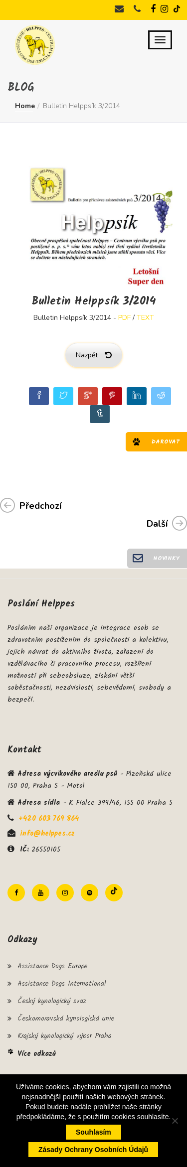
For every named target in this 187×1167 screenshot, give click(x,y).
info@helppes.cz (47, 833)
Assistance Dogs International (61, 983)
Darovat (166, 441)
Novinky (166, 558)
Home (25, 106)
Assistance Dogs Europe (52, 966)
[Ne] (175, 1121)
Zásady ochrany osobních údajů (93, 1150)
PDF (124, 317)
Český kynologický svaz (51, 1001)
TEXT (145, 317)
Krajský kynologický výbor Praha (64, 1035)
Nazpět (94, 355)
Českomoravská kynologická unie (65, 1018)
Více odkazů (36, 1053)
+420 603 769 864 (48, 818)
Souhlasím (93, 1132)
